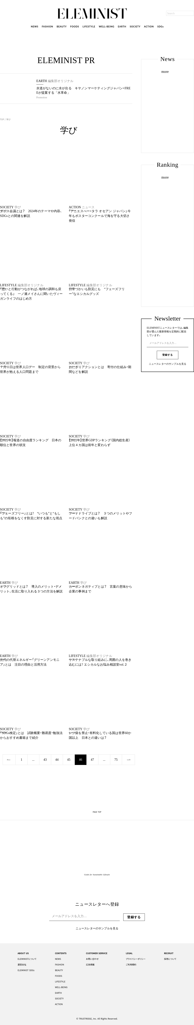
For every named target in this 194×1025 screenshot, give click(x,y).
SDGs (160, 26)
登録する (167, 355)
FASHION (47, 26)
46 (80, 759)
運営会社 (22, 964)
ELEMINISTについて (27, 959)
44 (57, 759)
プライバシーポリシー (136, 959)
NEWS (34, 26)
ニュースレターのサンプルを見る (167, 364)
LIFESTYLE (89, 26)
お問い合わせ (92, 959)
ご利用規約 (131, 964)
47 (92, 759)
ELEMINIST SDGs (26, 970)
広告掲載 (90, 964)
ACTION (149, 26)
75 (116, 759)
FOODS (74, 26)
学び (8, 119)
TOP (2, 119)
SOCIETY (135, 26)
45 (68, 759)
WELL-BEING (106, 26)
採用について (170, 959)
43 (45, 759)
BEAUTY (62, 26)
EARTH (122, 26)
